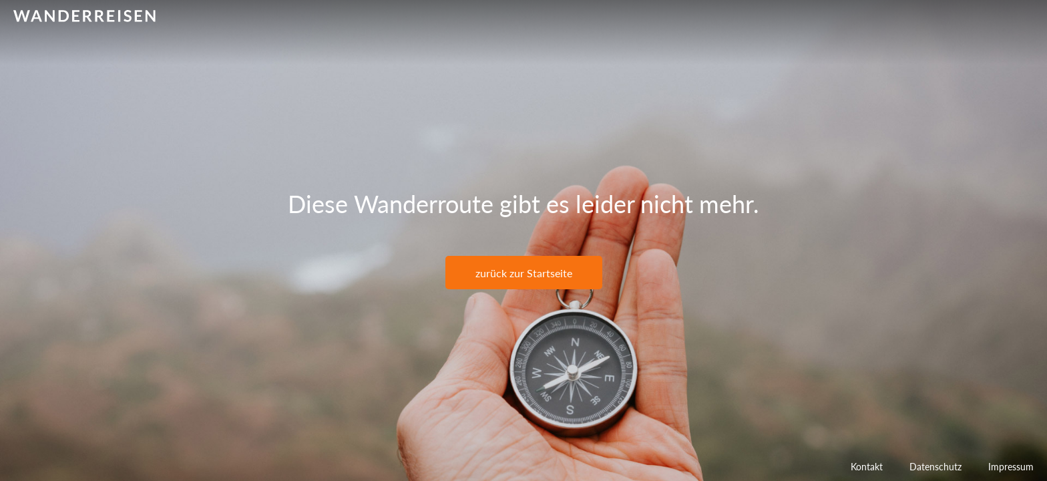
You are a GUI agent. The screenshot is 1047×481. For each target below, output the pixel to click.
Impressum (1011, 466)
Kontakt (867, 466)
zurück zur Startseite (523, 273)
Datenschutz (935, 466)
